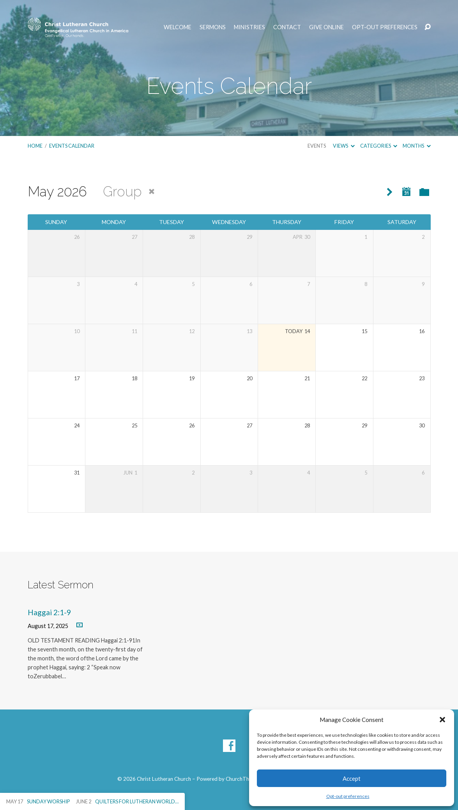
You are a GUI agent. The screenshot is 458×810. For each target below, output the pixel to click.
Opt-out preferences (348, 796)
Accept (352, 778)
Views (343, 146)
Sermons (213, 27)
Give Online (326, 27)
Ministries (249, 27)
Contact (287, 27)
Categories (378, 146)
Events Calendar (71, 146)
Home (35, 146)
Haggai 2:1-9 (49, 612)
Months (416, 146)
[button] (442, 720)
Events (317, 146)
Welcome (177, 27)
